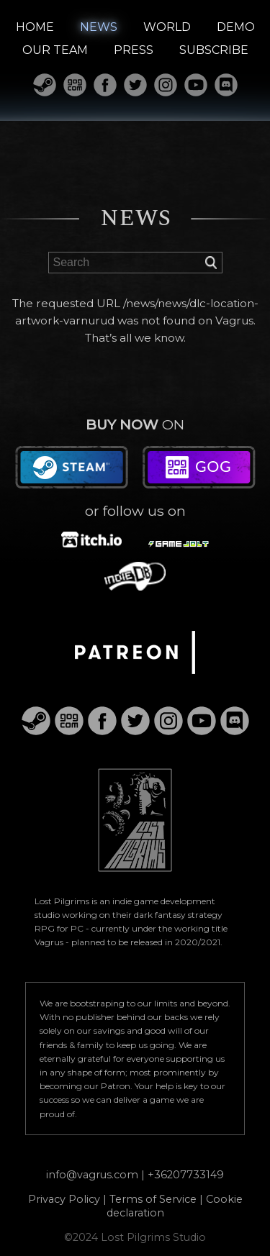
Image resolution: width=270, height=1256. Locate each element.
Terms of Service (153, 1199)
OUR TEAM (55, 50)
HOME (35, 27)
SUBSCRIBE (213, 50)
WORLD (167, 27)
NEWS (98, 27)
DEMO (236, 27)
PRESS (133, 50)
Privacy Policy (64, 1199)
